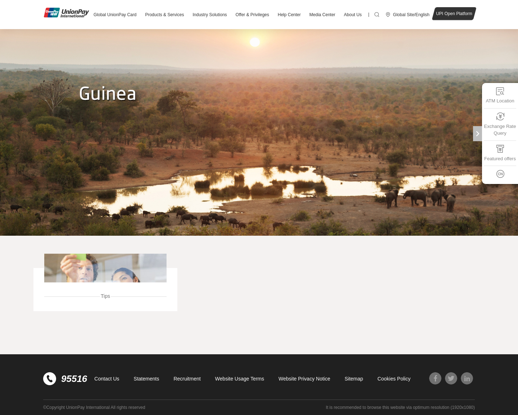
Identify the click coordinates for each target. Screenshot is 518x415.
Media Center (322, 14)
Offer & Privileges (252, 14)
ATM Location (500, 95)
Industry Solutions (209, 14)
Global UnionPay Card (115, 14)
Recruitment (186, 379)
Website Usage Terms (239, 379)
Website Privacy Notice (304, 379)
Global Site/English (411, 14)
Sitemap (354, 379)
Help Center (289, 14)
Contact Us (106, 379)
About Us (353, 14)
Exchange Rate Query (500, 124)
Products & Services (164, 14)
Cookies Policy (393, 379)
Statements (146, 379)
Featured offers (500, 152)
